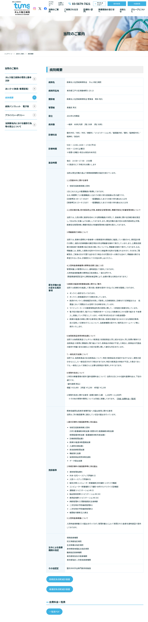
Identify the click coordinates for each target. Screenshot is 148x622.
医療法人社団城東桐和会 (16, 8)
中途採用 (137, 4)
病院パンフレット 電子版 (17, 106)
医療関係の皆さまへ (106, 10)
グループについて (138, 10)
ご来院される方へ (71, 10)
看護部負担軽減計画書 (59, 589)
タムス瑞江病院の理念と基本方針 (18, 79)
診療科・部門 (88, 10)
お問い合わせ (61, 3)
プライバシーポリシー (15, 115)
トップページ (8, 54)
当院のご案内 (54, 10)
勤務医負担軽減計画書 (59, 579)
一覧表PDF (54, 611)
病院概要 (9, 97)
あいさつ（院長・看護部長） (17, 88)
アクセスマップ (51, 3)
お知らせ (123, 10)
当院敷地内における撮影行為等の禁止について (18, 125)
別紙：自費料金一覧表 (126, 398)
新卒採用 (117, 4)
